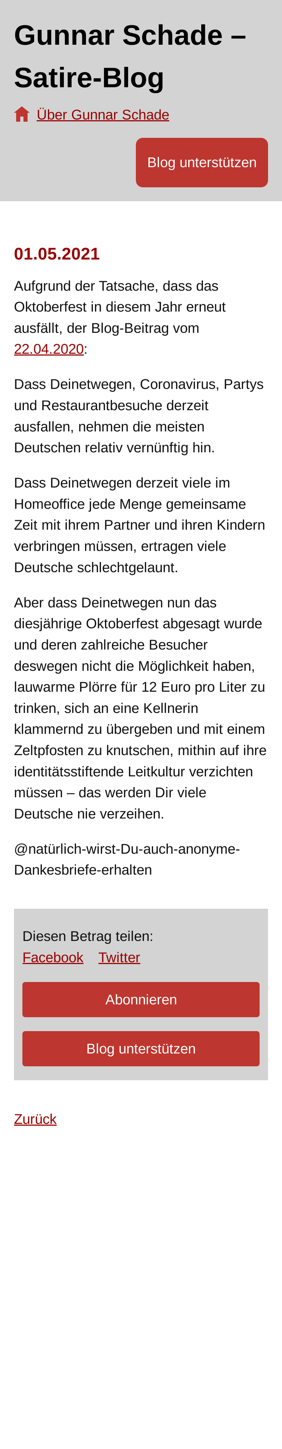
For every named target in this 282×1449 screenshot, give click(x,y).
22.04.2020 (49, 349)
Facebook (52, 957)
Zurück (35, 1119)
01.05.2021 (57, 253)
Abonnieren (141, 999)
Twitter (119, 957)
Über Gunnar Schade (103, 114)
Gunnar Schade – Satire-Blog (130, 56)
